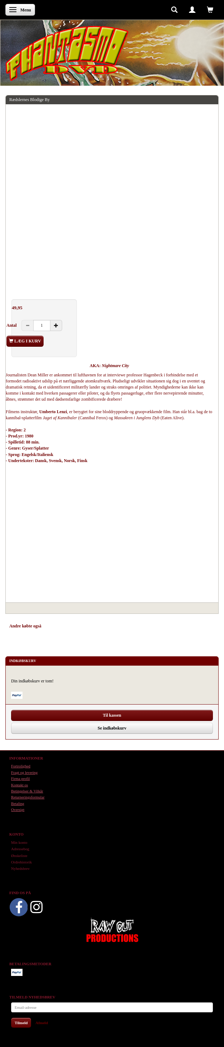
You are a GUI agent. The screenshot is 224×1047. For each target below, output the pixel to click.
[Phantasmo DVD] (67, 53)
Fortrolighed (20, 766)
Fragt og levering (24, 772)
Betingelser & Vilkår (27, 791)
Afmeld (41, 1023)
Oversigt (17, 809)
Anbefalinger (60, 625)
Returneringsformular (28, 797)
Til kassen (112, 715)
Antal (12, 325)
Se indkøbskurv (112, 728)
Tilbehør (85, 625)
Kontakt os (19, 785)
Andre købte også (25, 625)
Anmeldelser (111, 625)
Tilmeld (21, 1023)
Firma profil (20, 778)
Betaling (17, 803)
